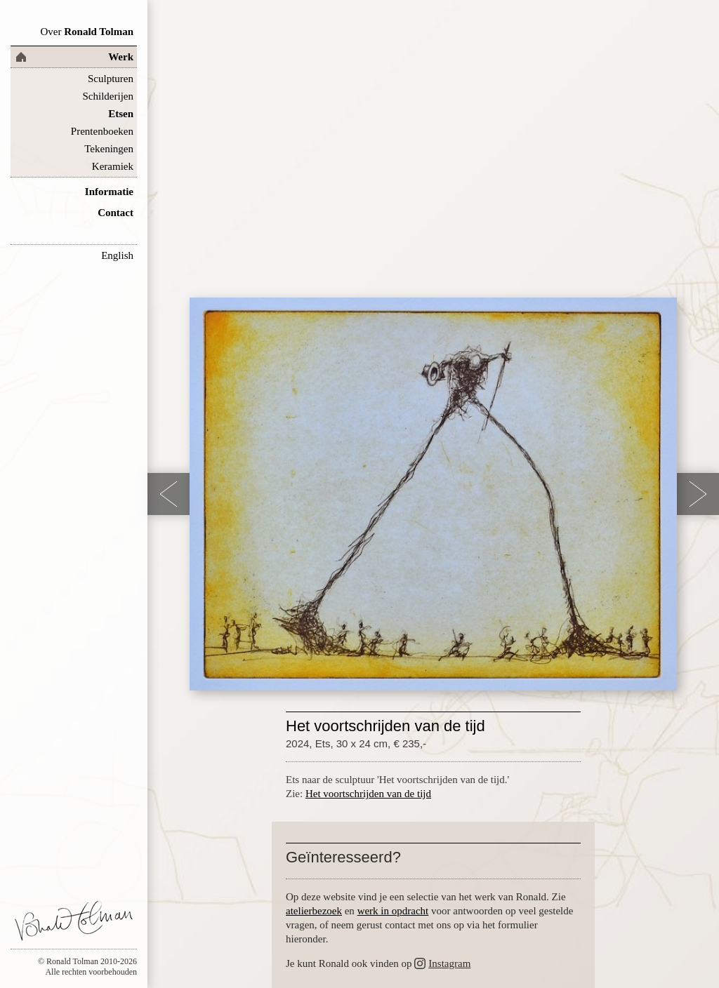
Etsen (120, 113)
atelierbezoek (314, 910)
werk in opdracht (393, 910)
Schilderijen (108, 96)
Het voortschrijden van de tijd (368, 793)
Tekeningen (108, 148)
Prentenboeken (102, 131)
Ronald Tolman (86, 31)
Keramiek (112, 166)
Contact (115, 212)
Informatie (109, 191)
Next (698, 494)
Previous (168, 494)
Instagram (449, 963)
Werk (120, 56)
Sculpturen (110, 78)
